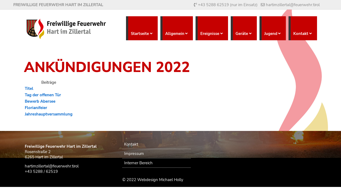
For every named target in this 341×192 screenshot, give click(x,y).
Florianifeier (36, 107)
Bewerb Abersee (40, 101)
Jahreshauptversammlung (48, 114)
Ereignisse (209, 33)
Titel (29, 88)
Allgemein (174, 33)
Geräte (242, 33)
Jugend (270, 33)
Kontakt (300, 33)
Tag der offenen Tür (43, 95)
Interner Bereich (138, 163)
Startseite (140, 33)
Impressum (134, 153)
